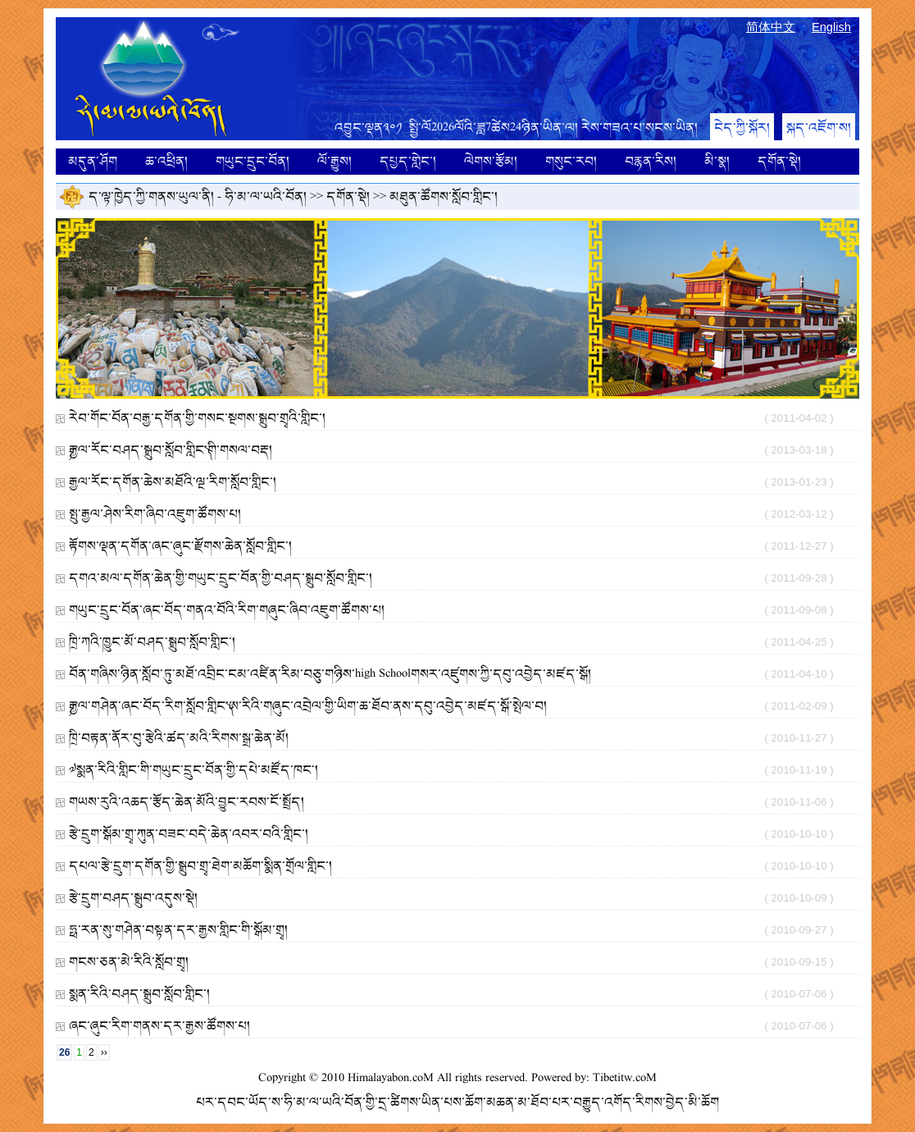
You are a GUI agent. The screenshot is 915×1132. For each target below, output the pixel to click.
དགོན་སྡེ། (779, 161)
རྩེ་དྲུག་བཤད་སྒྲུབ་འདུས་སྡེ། (133, 898)
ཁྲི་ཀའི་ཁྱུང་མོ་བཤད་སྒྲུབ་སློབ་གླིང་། (152, 642)
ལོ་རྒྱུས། (334, 161)
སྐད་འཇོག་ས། (818, 127)
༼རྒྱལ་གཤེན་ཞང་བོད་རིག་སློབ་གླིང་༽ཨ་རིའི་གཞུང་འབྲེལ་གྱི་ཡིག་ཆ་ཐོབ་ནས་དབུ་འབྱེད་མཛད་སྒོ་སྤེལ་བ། (308, 706)
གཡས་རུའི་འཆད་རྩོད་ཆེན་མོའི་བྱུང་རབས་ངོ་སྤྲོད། (186, 802)
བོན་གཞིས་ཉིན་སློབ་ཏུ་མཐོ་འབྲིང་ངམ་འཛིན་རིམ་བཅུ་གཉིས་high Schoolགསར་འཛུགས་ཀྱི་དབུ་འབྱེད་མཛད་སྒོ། (330, 674)
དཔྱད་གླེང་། (408, 161)
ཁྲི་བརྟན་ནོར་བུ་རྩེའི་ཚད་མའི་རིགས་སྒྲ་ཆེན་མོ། (179, 738)
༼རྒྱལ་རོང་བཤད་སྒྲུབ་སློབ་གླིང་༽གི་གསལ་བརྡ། (170, 450)
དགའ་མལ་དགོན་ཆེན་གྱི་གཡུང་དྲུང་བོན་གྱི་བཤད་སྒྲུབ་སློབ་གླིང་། (220, 578)
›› (104, 1052)
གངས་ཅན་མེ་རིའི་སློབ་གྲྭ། (129, 962)
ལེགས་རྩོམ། (490, 161)
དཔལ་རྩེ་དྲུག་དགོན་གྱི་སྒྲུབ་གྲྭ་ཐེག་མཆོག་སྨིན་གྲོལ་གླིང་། (200, 866)
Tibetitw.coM (625, 1078)
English (831, 27)
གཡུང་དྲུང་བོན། (252, 161)
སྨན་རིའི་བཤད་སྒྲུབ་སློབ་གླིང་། (139, 994)
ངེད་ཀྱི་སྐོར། (742, 127)
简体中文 (770, 27)
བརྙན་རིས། (650, 161)
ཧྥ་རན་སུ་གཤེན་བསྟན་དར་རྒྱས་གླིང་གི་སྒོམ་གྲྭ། (178, 930)
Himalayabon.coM (391, 1078)
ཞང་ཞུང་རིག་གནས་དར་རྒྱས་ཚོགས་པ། (159, 1026)
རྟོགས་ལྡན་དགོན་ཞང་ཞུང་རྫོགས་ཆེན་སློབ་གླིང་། (180, 546)
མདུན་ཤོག (92, 161)
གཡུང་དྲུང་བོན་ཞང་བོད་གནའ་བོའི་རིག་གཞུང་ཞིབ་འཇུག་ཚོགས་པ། (227, 610)
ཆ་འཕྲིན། (166, 161)
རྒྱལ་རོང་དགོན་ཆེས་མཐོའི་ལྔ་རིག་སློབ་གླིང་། (172, 482)
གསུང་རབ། (571, 161)
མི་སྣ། (717, 161)
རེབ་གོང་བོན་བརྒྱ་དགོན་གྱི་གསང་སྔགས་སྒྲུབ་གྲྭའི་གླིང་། (197, 418)
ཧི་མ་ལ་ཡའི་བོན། (266, 196)
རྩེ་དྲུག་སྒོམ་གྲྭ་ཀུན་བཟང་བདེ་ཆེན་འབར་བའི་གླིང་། (188, 834)
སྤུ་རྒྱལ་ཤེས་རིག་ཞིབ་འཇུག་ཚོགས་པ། (155, 514)
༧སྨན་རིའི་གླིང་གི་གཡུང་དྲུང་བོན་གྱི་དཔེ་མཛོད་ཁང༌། (193, 770)
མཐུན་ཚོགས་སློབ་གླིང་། (443, 196)
